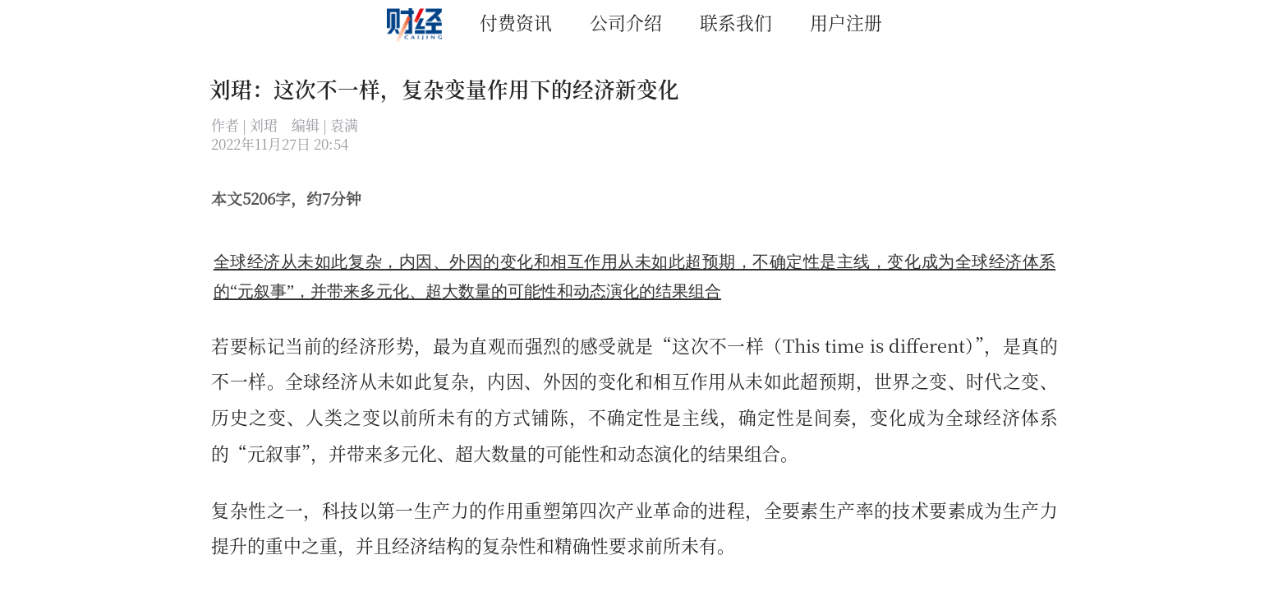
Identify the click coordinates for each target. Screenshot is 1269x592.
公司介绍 (626, 22)
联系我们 (736, 22)
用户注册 (846, 22)
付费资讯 (516, 22)
